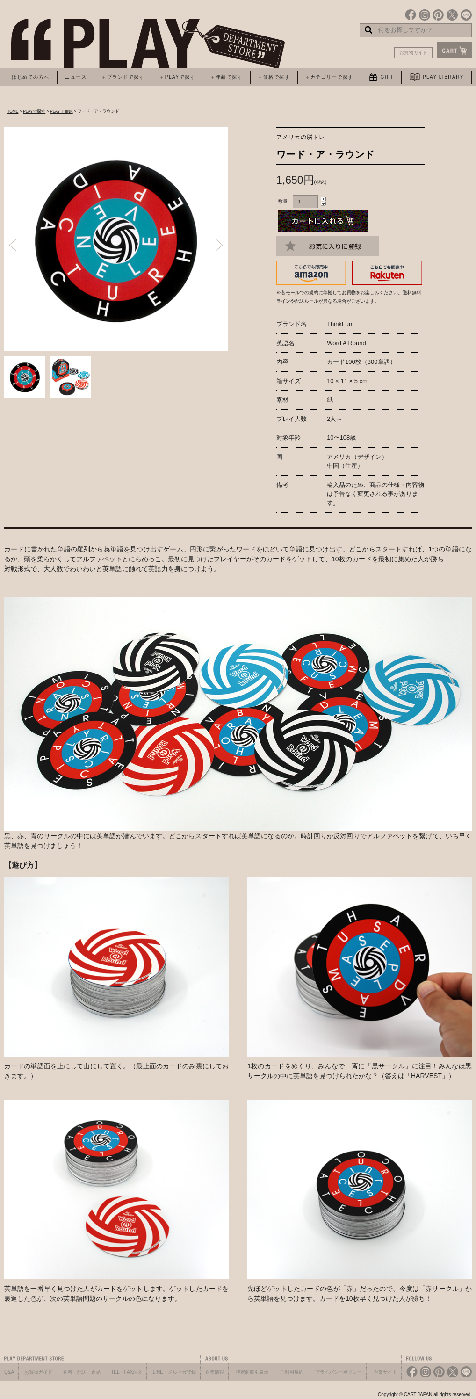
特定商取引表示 (252, 1372)
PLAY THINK (61, 111)
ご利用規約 (291, 1372)
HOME (13, 111)
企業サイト (385, 1372)
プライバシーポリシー (338, 1372)
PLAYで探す (34, 111)
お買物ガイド (413, 52)
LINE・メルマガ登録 (174, 1372)
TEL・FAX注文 (126, 1372)
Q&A (9, 1372)
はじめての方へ (31, 77)
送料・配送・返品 (82, 1372)
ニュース (76, 77)
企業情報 (214, 1372)
